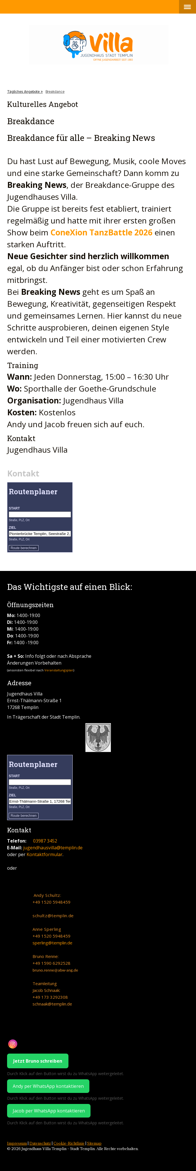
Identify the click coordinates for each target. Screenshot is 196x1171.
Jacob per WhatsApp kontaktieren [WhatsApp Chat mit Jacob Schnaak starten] (49, 1111)
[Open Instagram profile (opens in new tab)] (12, 1043)
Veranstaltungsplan (58, 670)
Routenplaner (33, 491)
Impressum (17, 1143)
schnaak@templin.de (52, 1004)
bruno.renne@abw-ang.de (55, 970)
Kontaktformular (45, 854)
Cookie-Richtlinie (69, 1143)
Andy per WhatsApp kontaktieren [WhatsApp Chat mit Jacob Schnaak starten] (48, 1086)
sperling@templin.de (52, 943)
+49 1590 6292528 (51, 963)
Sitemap (94, 1143)
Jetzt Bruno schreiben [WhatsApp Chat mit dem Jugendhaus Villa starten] (37, 1061)
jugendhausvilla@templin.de (53, 848)
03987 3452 (45, 841)
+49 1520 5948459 (51, 902)
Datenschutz (40, 1143)
